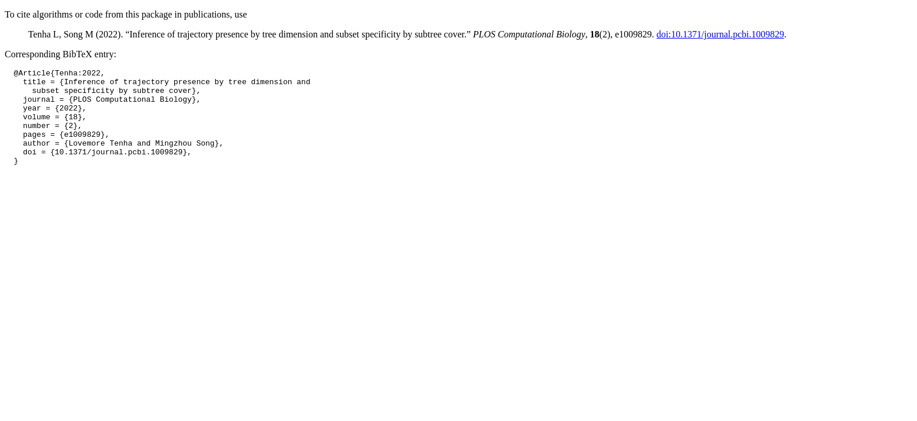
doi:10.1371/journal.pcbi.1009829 (720, 34)
